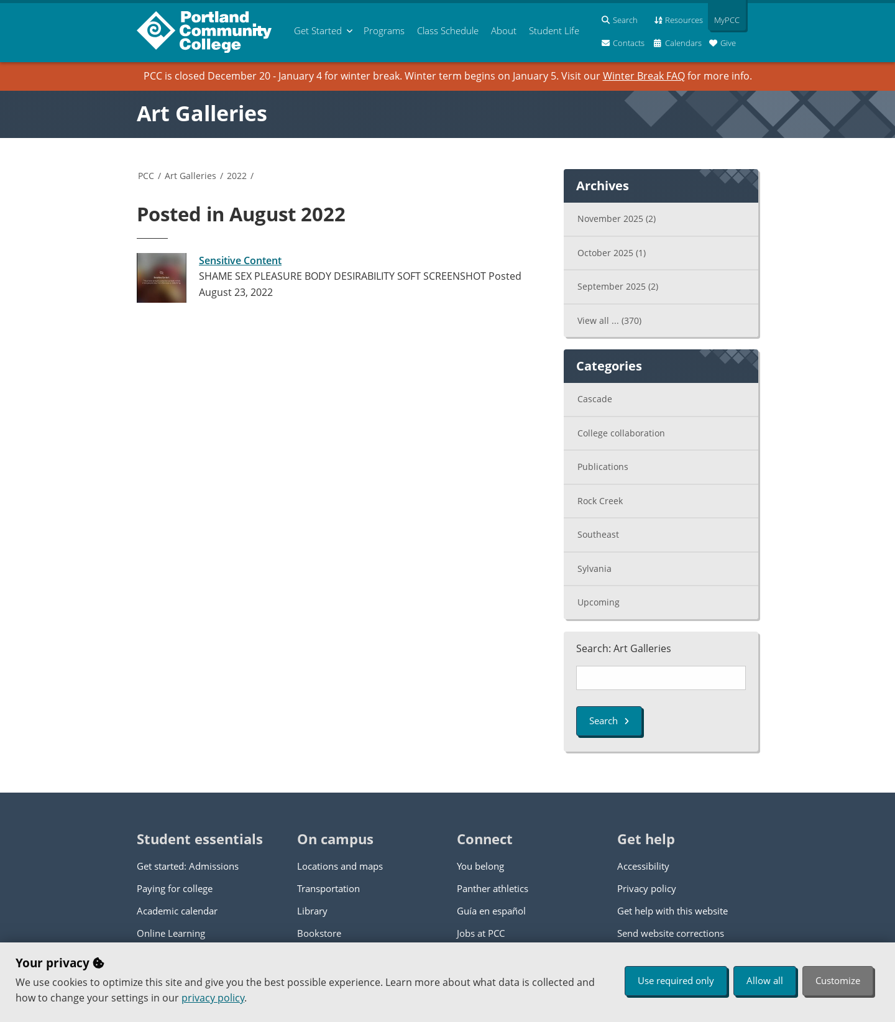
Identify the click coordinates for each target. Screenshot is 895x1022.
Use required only (676, 980)
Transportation (328, 888)
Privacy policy (646, 888)
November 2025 (616, 218)
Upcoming (598, 602)
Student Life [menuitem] (554, 30)
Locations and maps (340, 866)
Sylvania (594, 568)
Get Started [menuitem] (318, 30)
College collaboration (621, 433)
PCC (146, 176)
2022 (237, 176)
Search (609, 720)
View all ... (609, 320)
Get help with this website (672, 911)
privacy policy (212, 998)
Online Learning (171, 933)
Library (312, 911)
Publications (602, 466)
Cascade (594, 399)
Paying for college (175, 888)
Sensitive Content (240, 260)
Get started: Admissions (188, 866)
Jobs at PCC (481, 933)
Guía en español (491, 911)
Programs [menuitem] (384, 30)
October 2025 (611, 253)
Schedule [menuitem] (448, 30)
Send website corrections (670, 933)
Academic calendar (177, 911)
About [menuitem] (503, 30)
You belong (480, 866)
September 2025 (617, 286)
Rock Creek (600, 501)
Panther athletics (492, 888)
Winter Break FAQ (644, 76)
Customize (837, 980)
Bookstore (319, 933)
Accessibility (643, 866)
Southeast (598, 534)
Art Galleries (202, 113)
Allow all (764, 980)
